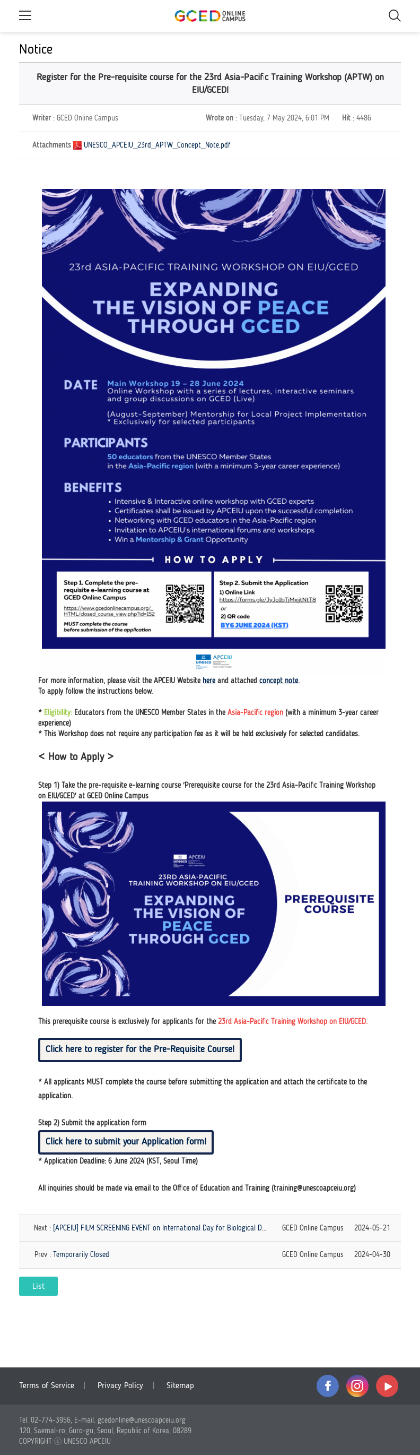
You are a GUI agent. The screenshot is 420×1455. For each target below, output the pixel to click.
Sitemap (180, 1386)
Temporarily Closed (81, 1255)
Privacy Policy (120, 1386)
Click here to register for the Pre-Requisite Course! (140, 1049)
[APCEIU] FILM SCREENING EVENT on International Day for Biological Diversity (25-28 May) (187, 1228)
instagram (357, 1386)
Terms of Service (46, 1386)
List (38, 1286)
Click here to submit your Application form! (126, 1142)
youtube (387, 1386)
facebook (328, 1386)
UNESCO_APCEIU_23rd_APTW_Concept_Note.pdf (157, 145)
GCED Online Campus (210, 16)
